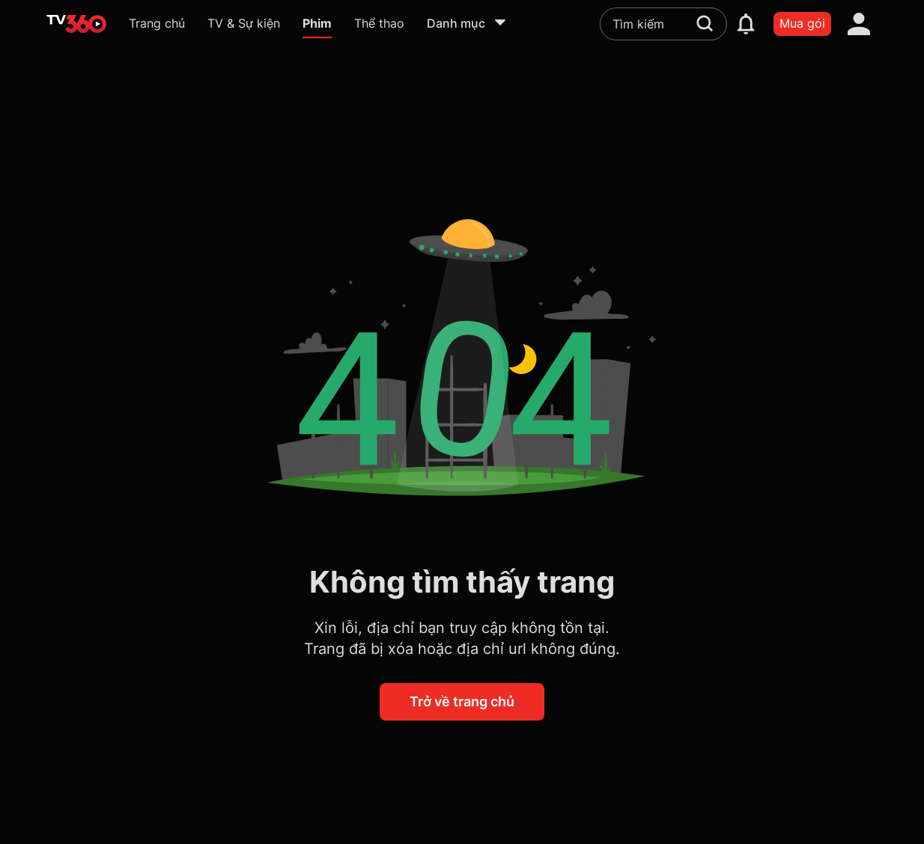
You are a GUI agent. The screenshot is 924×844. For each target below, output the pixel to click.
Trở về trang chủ (462, 701)
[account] (859, 24)
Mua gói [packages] (802, 23)
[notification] (746, 24)
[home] (76, 24)
